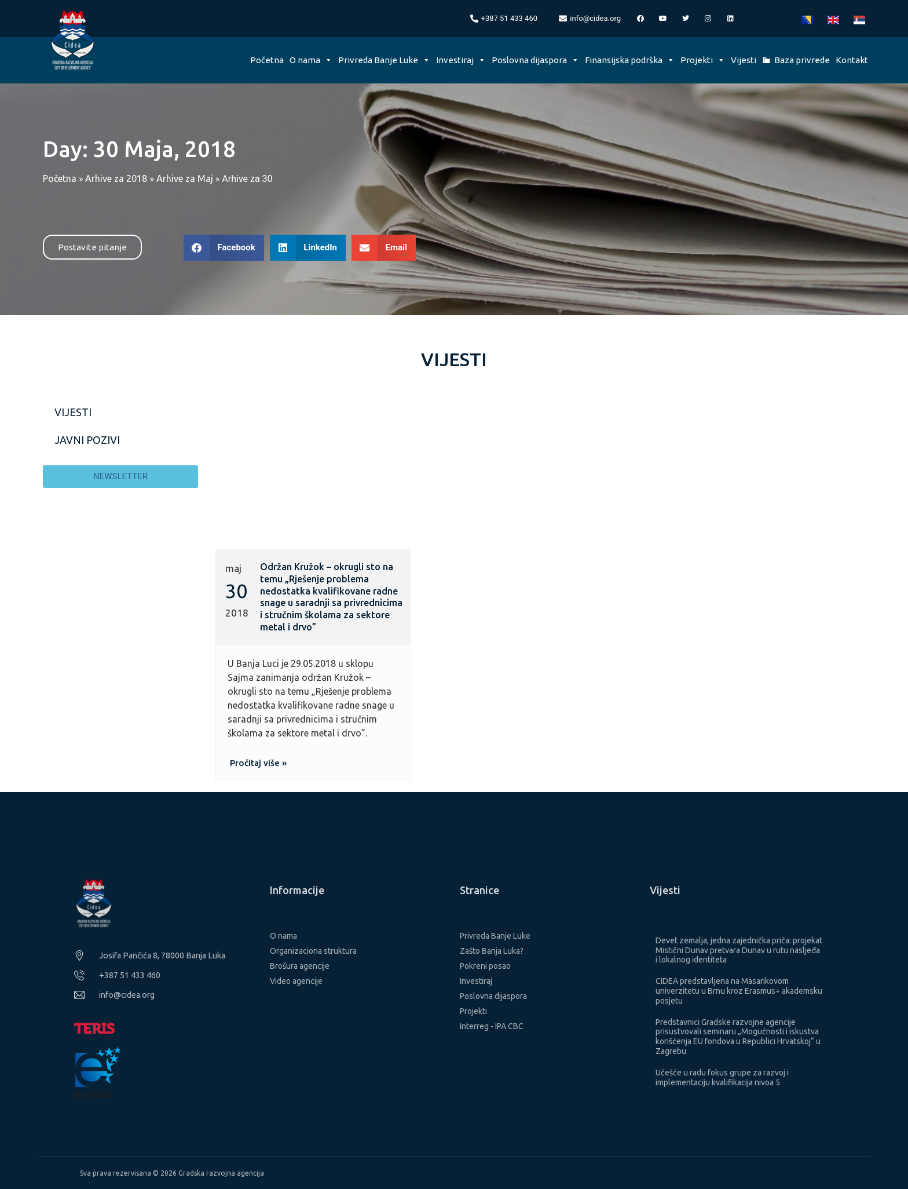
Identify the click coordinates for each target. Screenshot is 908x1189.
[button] (224, 248)
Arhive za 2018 (116, 178)
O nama (311, 60)
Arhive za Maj (184, 178)
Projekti (702, 60)
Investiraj (461, 60)
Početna (267, 60)
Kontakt (852, 60)
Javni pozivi (87, 440)
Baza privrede (802, 60)
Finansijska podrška (630, 60)
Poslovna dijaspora (535, 60)
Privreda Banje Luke (384, 60)
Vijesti (743, 60)
